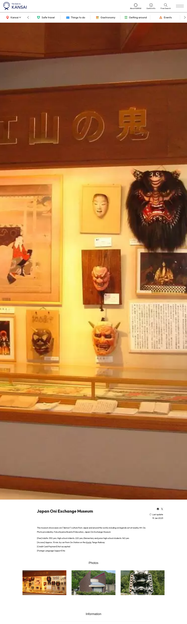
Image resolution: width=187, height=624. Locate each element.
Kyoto (88, 542)
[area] (13, 17)
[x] (162, 509)
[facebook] (158, 509)
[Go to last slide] (28, 17)
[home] (64, 6)
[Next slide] (185, 17)
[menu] (180, 6)
